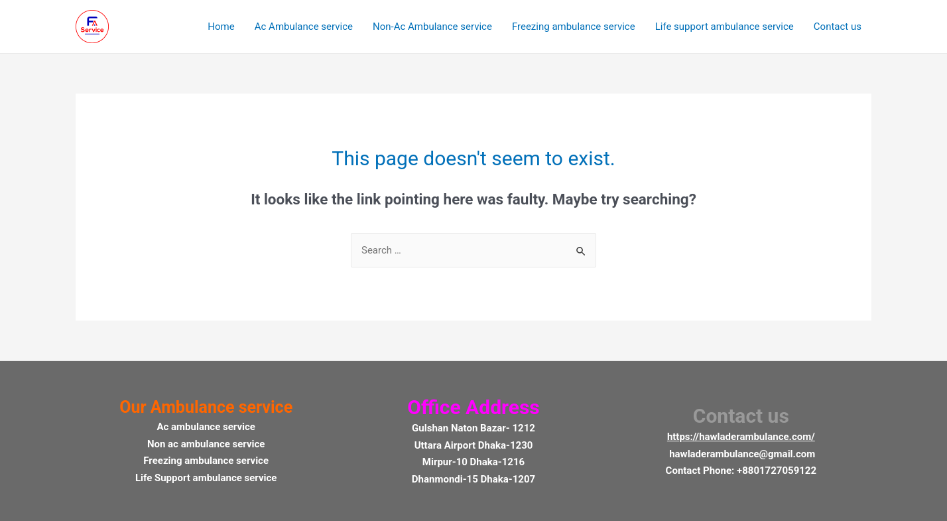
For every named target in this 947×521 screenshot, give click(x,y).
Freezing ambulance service (573, 27)
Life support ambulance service (724, 27)
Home (221, 27)
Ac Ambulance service (304, 27)
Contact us (837, 27)
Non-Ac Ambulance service (432, 27)
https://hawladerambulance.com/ (741, 437)
